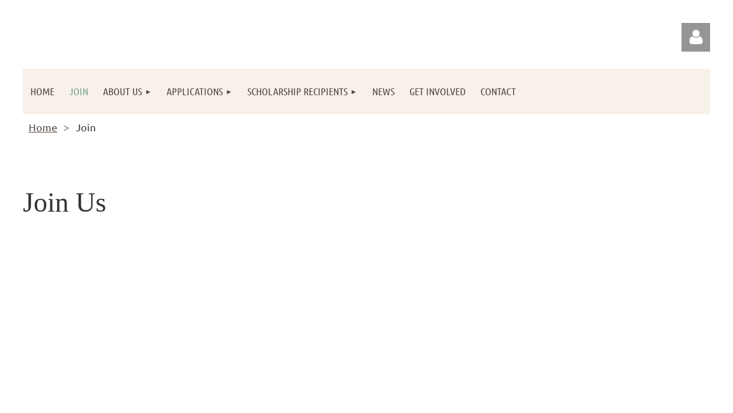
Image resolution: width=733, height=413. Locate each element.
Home (43, 127)
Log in (695, 37)
